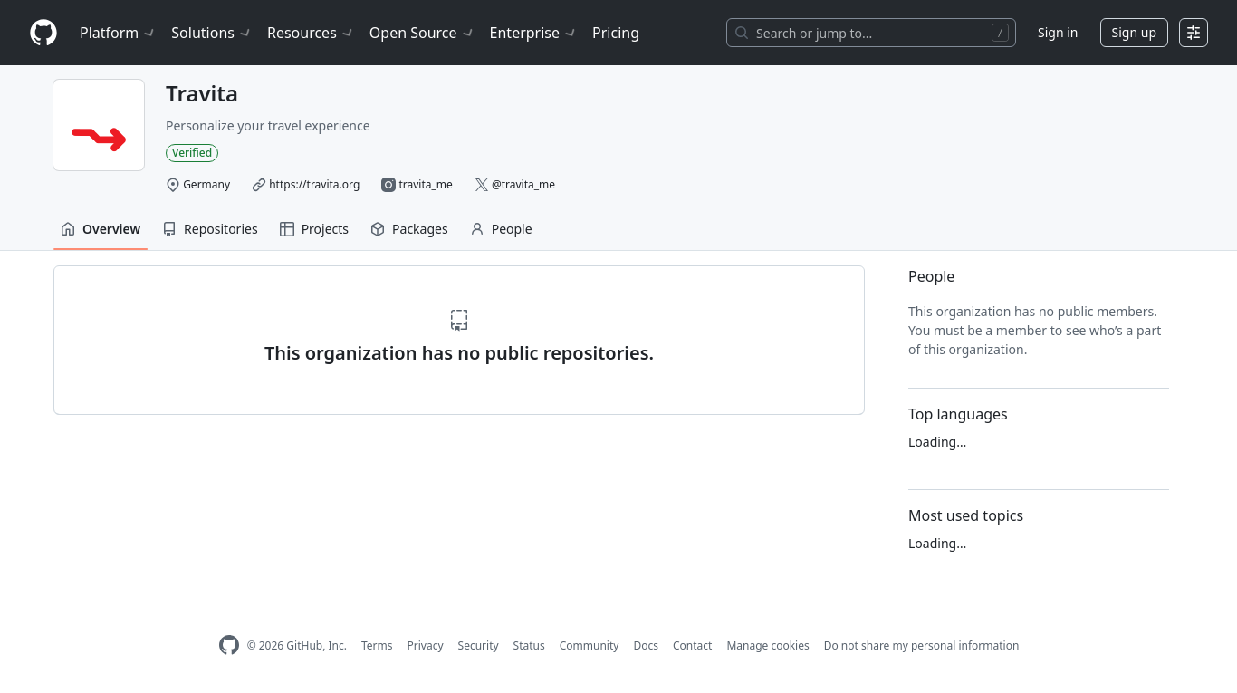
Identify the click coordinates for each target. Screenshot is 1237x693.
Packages (409, 228)
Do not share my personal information (922, 645)
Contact (692, 645)
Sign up (1134, 32)
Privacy (426, 645)
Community (589, 645)
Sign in (1058, 32)
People (501, 228)
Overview (100, 228)
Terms (377, 645)
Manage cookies (767, 645)
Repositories (210, 228)
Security (478, 645)
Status (529, 645)
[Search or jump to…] (871, 32)
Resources (311, 33)
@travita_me (523, 184)
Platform (118, 33)
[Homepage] (43, 33)
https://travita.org (314, 184)
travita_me (425, 184)
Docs (645, 645)
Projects (314, 228)
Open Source (422, 33)
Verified (192, 152)
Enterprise (534, 33)
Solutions (212, 33)
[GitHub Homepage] (229, 645)
